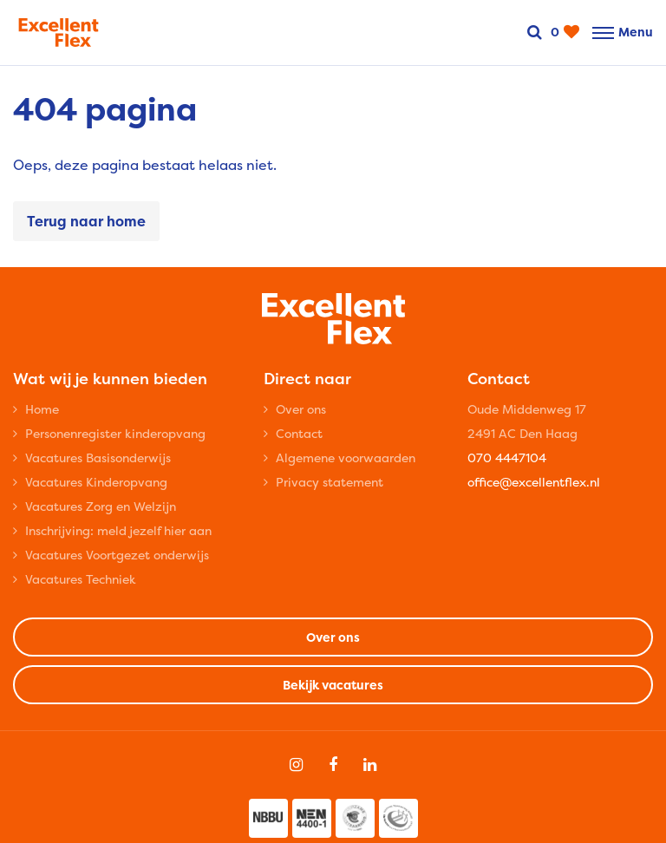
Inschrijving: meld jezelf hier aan (118, 530)
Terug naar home (86, 221)
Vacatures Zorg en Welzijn (100, 506)
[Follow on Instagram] (296, 765)
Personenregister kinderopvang (115, 433)
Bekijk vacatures (333, 684)
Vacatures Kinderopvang (96, 482)
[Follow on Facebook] (333, 765)
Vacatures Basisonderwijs (98, 457)
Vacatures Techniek (80, 579)
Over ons (301, 409)
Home (42, 409)
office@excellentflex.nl (533, 482)
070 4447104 (506, 457)
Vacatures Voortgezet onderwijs (117, 554)
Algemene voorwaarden (345, 457)
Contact (299, 433)
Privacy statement (329, 482)
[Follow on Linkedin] (369, 765)
